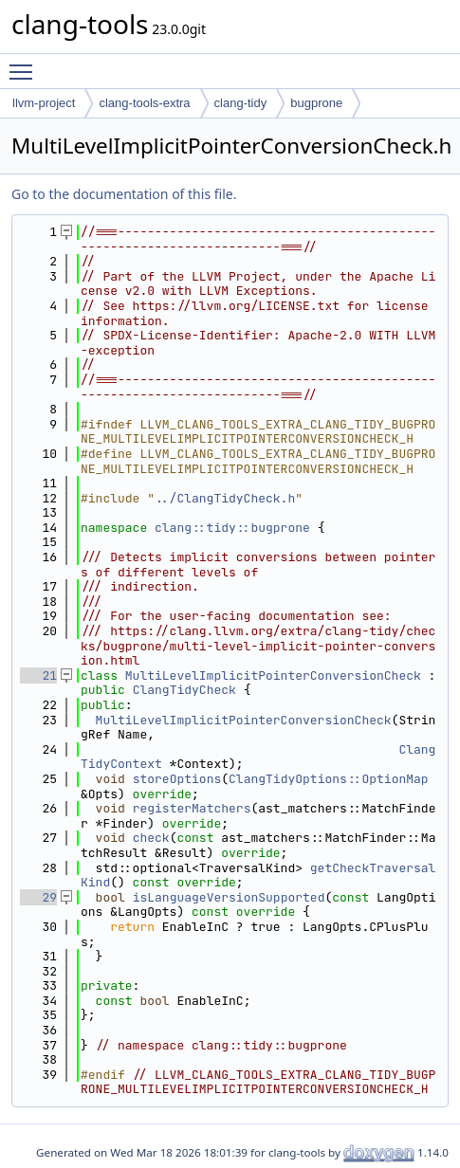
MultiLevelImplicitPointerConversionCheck (273, 675)
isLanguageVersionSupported (229, 897)
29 (38, 897)
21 (38, 675)
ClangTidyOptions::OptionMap (329, 779)
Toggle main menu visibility (25, 63)
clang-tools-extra (144, 103)
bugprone (316, 103)
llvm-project (43, 103)
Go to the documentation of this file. (123, 194)
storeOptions (177, 779)
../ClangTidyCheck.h (225, 498)
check (151, 838)
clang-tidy (240, 103)
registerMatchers (192, 808)
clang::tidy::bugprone (232, 528)
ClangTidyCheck (184, 690)
